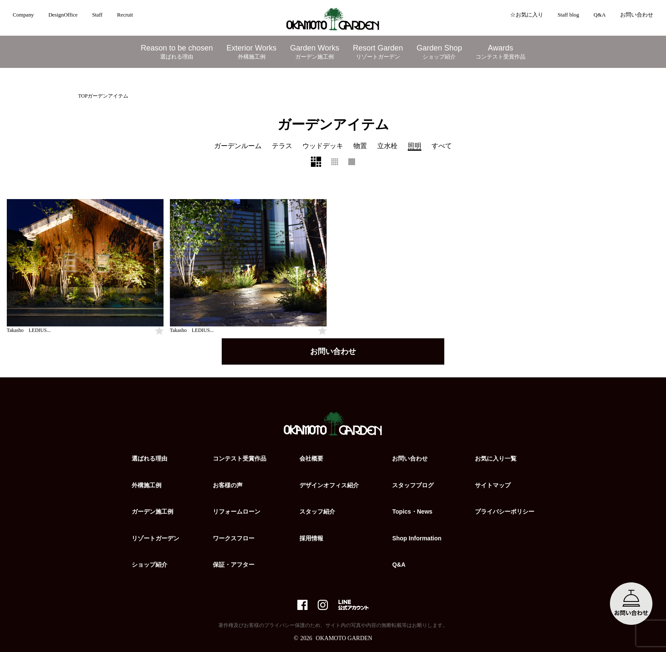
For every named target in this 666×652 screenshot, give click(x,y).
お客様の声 (228, 485)
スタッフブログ (413, 485)
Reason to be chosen (177, 52)
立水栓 (387, 145)
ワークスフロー (233, 538)
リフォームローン (236, 511)
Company (23, 15)
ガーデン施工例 (152, 511)
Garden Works (314, 52)
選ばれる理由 (149, 458)
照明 (414, 145)
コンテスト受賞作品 (239, 458)
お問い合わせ (636, 15)
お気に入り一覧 (495, 458)
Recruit (125, 15)
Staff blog (568, 15)
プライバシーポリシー (504, 511)
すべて (442, 145)
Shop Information (416, 538)
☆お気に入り (526, 15)
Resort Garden (378, 52)
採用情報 (311, 538)
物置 (360, 145)
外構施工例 (146, 485)
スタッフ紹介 (317, 511)
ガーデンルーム (238, 145)
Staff (97, 15)
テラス (282, 145)
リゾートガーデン (155, 538)
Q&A (599, 15)
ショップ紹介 (149, 564)
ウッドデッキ (322, 145)
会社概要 (311, 458)
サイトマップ (493, 485)
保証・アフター (233, 564)
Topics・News (412, 511)
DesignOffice (63, 15)
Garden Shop (439, 52)
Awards (500, 52)
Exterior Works (251, 52)
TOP (82, 96)
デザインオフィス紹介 (329, 485)
